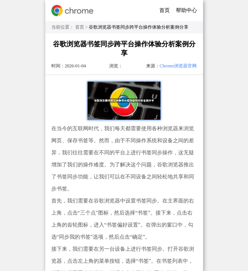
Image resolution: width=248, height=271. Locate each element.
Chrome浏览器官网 (178, 66)
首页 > (82, 27)
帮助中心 (186, 10)
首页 (164, 10)
